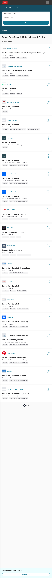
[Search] (26, 23)
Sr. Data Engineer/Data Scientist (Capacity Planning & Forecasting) (23, 53)
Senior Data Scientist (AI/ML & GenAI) (17, 71)
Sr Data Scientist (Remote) (12, 340)
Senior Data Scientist (10, 106)
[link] (12, 405)
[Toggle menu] (47, 2)
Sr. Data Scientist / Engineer (13, 232)
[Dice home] (5, 2)
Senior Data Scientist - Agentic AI (15, 393)
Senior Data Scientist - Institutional (16, 268)
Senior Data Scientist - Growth (14, 375)
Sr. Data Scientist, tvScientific (14, 358)
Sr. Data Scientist (9, 89)
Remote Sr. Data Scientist (12, 250)
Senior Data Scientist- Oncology (14, 214)
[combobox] (24, 14)
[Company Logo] (4, 48)
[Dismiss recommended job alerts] (50, 570)
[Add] (48, 48)
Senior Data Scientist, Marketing (15, 322)
